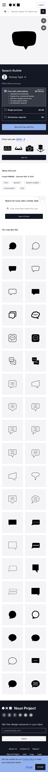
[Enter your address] (24, 730)
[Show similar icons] (43, 27)
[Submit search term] (43, 11)
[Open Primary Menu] (4, 5)
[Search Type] (6, 11)
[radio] (24, 97)
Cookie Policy (28, 759)
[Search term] (25, 11)
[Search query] (24, 208)
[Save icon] (43, 20)
